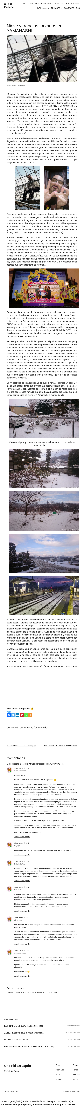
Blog (24, 85)
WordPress (76, 1091)
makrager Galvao (20, 771)
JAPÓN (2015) (13, 727)
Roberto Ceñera (19, 864)
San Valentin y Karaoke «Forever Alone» (60, 746)
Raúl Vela (17, 85)
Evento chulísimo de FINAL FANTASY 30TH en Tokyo (29, 1046)
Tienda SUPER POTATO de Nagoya (21, 746)
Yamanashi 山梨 (40, 727)
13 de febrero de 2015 (21, 843)
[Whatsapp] (26, 713)
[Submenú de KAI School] (63, 3)
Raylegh (17, 846)
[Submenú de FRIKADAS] (61, 8)
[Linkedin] (17, 713)
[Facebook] (9, 713)
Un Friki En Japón (17, 1066)
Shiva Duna (18, 920)
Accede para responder (22, 837)
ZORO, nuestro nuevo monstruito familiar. (24, 1033)
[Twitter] (13, 713)
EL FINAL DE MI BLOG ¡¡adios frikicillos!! (23, 1026)
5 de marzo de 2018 (73, 1046)
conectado (29, 992)
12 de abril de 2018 (73, 1026)
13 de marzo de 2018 (73, 1039)
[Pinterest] (22, 713)
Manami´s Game (26, 727)
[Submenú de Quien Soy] (38, 3)
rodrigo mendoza (20, 953)
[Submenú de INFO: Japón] (48, 8)
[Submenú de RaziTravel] (50, 3)
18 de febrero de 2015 (21, 768)
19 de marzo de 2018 (73, 1033)
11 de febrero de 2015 (21, 887)
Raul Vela (17, 890)
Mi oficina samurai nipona (16, 1039)
